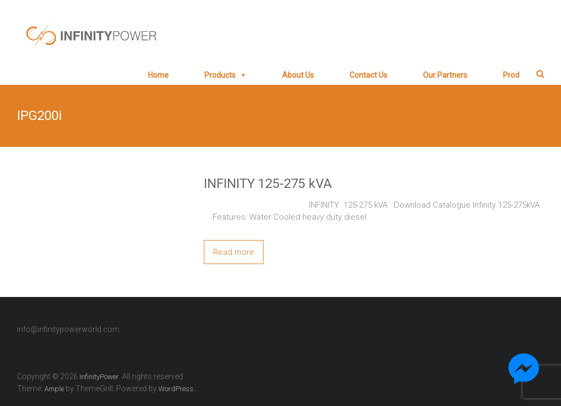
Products (220, 75)
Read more (233, 252)
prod (511, 75)
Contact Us (368, 75)
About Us (298, 75)
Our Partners (445, 75)
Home (158, 75)
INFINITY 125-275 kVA (268, 183)
